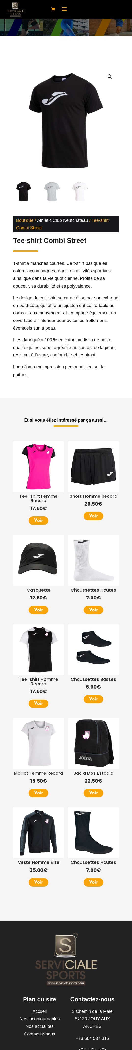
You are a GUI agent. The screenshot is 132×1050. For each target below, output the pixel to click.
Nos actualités (39, 1026)
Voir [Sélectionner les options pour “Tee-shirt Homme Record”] (38, 703)
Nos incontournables (39, 1018)
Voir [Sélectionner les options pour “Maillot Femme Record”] (38, 793)
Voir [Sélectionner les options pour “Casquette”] (38, 610)
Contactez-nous (39, 1034)
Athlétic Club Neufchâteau (62, 220)
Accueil (39, 1011)
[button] (110, 76)
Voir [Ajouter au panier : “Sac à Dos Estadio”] (93, 793)
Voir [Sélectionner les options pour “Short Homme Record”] (93, 516)
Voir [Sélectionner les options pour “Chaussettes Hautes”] (93, 610)
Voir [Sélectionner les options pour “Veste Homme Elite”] (38, 882)
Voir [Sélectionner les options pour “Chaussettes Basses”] (93, 699)
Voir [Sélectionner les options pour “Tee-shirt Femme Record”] (38, 520)
